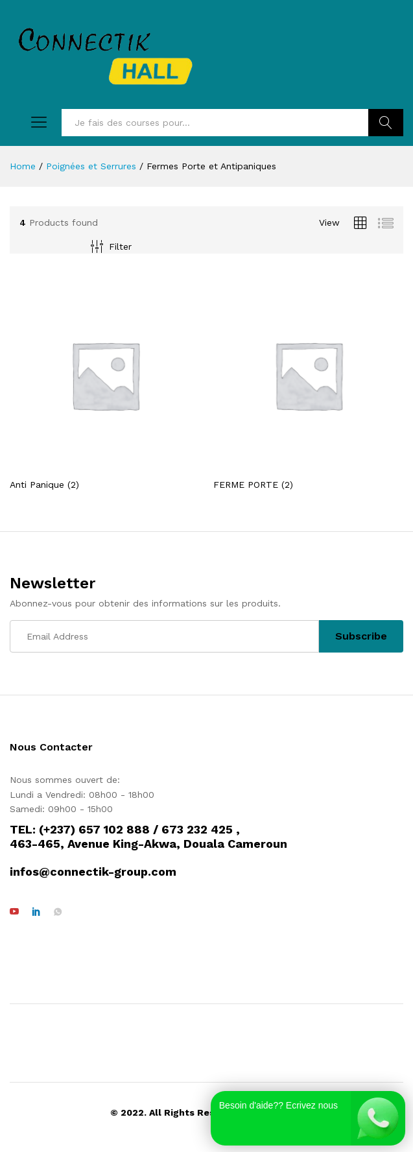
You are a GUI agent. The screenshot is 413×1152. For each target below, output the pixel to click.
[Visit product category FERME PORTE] (308, 384)
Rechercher (385, 122)
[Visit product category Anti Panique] (105, 384)
